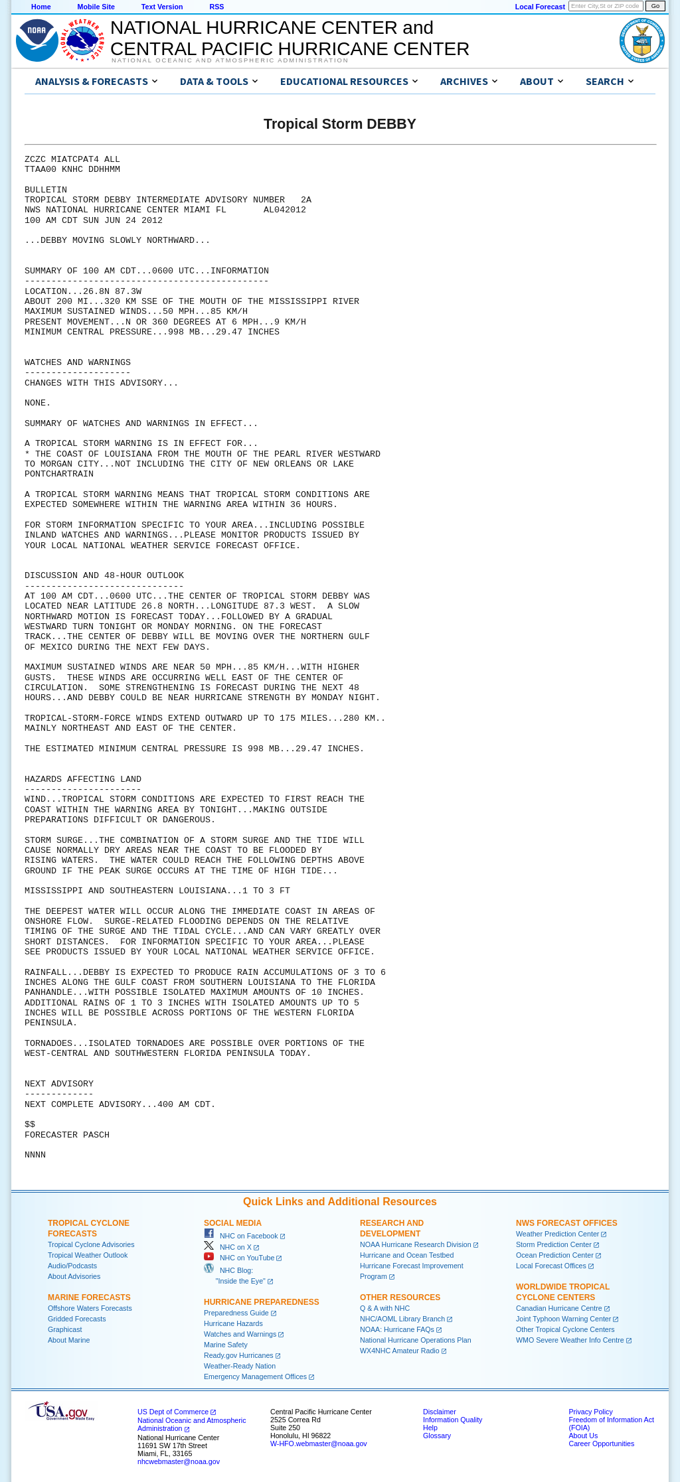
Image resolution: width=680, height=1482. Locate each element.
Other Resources (400, 1297)
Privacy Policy (590, 1412)
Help (430, 1428)
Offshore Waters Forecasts (90, 1308)
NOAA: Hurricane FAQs (397, 1329)
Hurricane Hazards (233, 1323)
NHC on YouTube (239, 1258)
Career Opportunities (601, 1443)
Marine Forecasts (89, 1297)
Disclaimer (439, 1412)
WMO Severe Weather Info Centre (570, 1340)
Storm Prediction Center (554, 1244)
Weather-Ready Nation (240, 1366)
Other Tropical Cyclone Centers (565, 1329)
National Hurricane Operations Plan (415, 1340)
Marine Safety (226, 1345)
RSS (216, 7)
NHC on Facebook (241, 1236)
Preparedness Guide (236, 1313)
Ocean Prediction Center (555, 1255)
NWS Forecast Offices (567, 1223)
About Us (583, 1436)
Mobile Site (96, 7)
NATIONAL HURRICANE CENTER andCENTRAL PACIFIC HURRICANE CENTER (289, 38)
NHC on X (228, 1247)
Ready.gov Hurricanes (239, 1355)
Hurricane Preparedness (261, 1302)
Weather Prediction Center (557, 1234)
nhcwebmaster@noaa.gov (178, 1461)
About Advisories (74, 1276)
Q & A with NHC (385, 1308)
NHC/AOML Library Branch (402, 1319)
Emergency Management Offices (255, 1376)
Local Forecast (540, 7)
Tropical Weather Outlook (88, 1255)
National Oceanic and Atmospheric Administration (230, 60)
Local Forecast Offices (551, 1266)
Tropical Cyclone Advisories (91, 1244)
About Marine (69, 1340)
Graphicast (65, 1329)
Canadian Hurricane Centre (559, 1308)
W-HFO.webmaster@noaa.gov (318, 1443)
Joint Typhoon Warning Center (563, 1319)
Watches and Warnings (240, 1334)
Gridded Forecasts (77, 1319)
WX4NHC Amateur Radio (400, 1351)
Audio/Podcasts (72, 1266)
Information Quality (452, 1420)
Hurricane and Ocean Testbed (407, 1255)
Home (41, 7)
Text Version (162, 7)
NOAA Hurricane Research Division (415, 1244)
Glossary (437, 1436)
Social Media (233, 1223)
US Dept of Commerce (173, 1412)
